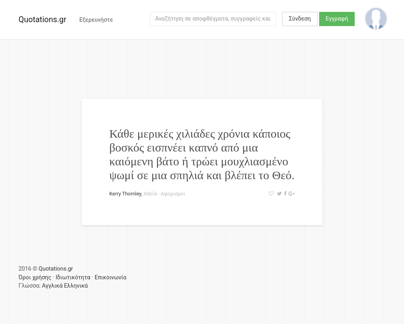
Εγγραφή (337, 18)
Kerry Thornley (125, 194)
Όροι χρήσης (35, 277)
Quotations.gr (42, 19)
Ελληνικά (76, 285)
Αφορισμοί (173, 194)
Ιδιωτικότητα (73, 277)
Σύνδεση (299, 18)
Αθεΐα (150, 194)
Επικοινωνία (111, 277)
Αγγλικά (52, 285)
